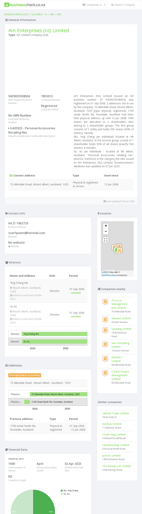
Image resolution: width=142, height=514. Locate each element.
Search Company (123, 4)
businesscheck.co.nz (16, 14)
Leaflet (105, 272)
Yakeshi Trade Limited (115, 413)
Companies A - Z (94, 4)
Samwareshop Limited (115, 445)
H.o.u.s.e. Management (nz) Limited (119, 304)
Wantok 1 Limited (117, 359)
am (52, 14)
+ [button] (106, 226)
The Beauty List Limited (116, 466)
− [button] (106, 232)
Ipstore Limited (111, 455)
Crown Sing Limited (113, 434)
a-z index (37, 14)
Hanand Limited (120, 318)
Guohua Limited (111, 424)
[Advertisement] (71, 66)
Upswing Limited (121, 329)
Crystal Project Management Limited (120, 375)
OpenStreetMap (109, 275)
